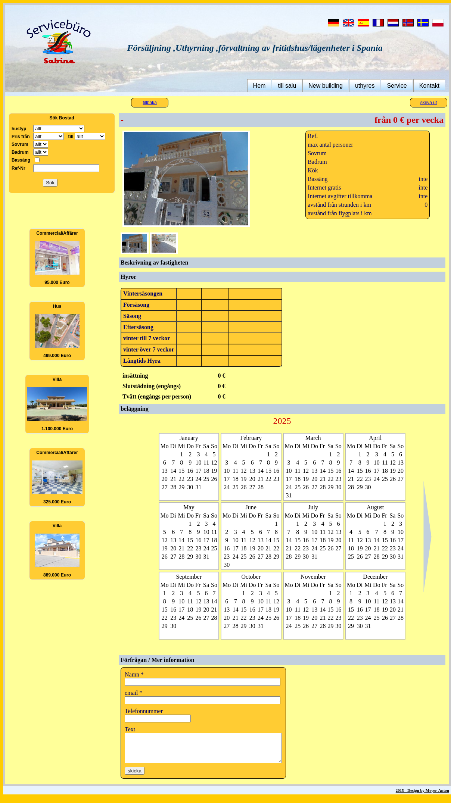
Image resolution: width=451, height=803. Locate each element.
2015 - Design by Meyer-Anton (422, 796)
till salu (287, 85)
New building (325, 85)
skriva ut (428, 102)
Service (397, 85)
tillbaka (150, 102)
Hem (259, 85)
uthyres (364, 85)
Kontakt (429, 85)
